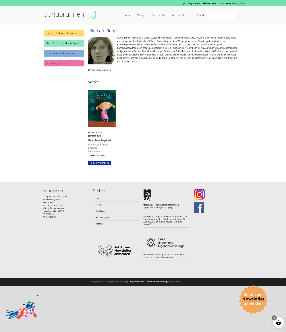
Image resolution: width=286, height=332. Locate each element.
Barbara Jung (94, 129)
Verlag (140, 15)
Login (184, 3)
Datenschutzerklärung (156, 275)
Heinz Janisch (95, 126)
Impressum (138, 275)
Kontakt (200, 15)
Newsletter (210, 3)
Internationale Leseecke (61, 53)
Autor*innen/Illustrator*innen (63, 43)
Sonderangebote (56, 63)
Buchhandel (158, 15)
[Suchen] (240, 15)
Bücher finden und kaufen (62, 33)
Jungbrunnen (64, 14)
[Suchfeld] (226, 15)
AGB (129, 275)
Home (127, 15)
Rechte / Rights (180, 15)
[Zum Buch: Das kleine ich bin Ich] (20, 324)
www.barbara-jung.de (99, 63)
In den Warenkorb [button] (99, 156)
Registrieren (194, 3)
